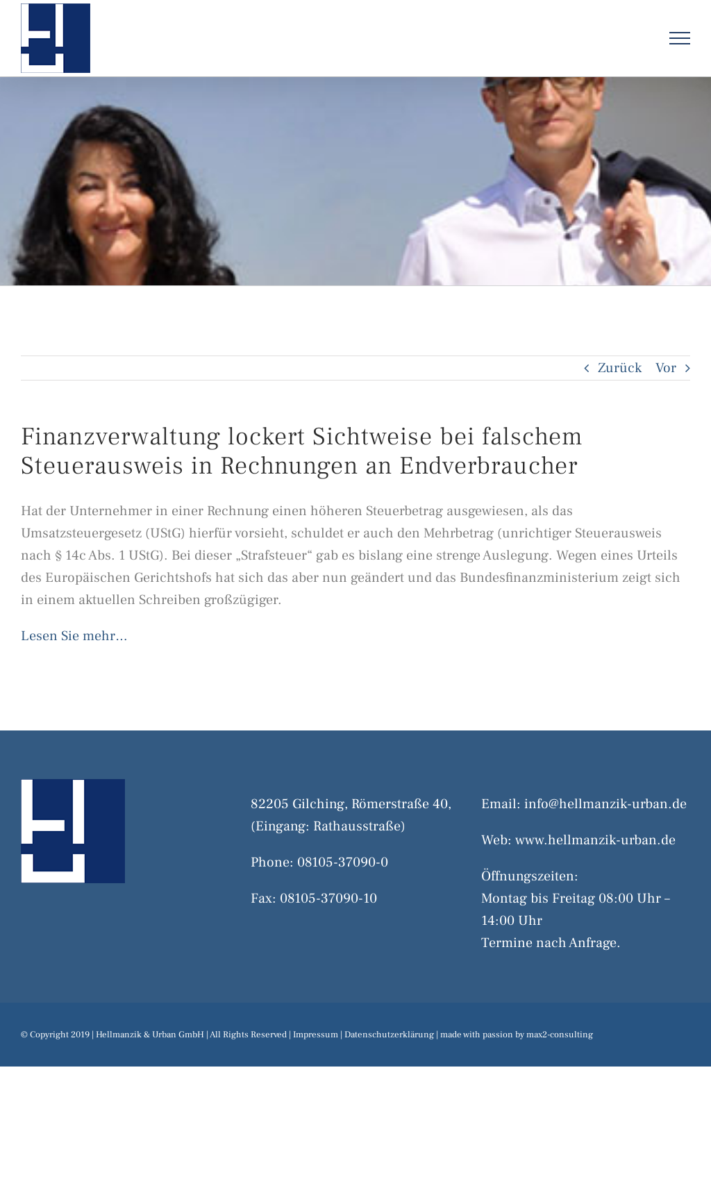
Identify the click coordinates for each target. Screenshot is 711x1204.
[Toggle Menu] (680, 38)
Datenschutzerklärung (389, 1034)
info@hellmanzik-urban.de (605, 804)
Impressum (315, 1034)
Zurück (620, 368)
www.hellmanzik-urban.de (595, 840)
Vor (665, 368)
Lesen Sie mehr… (74, 636)
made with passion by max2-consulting (516, 1034)
